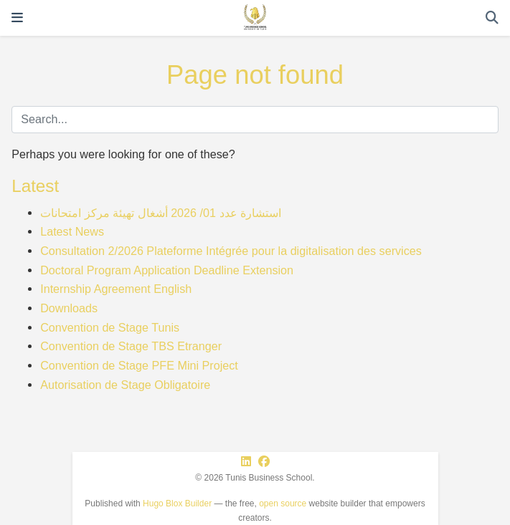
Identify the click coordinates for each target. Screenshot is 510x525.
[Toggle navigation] (17, 18)
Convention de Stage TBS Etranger (131, 345)
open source (282, 503)
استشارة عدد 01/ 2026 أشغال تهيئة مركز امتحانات (160, 212)
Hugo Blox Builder (177, 503)
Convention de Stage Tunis (109, 327)
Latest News (72, 231)
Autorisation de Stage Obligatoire (125, 384)
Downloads (69, 308)
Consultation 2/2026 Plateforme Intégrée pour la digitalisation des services (231, 250)
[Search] (492, 18)
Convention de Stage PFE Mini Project (139, 365)
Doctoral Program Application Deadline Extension (166, 270)
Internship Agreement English (116, 288)
